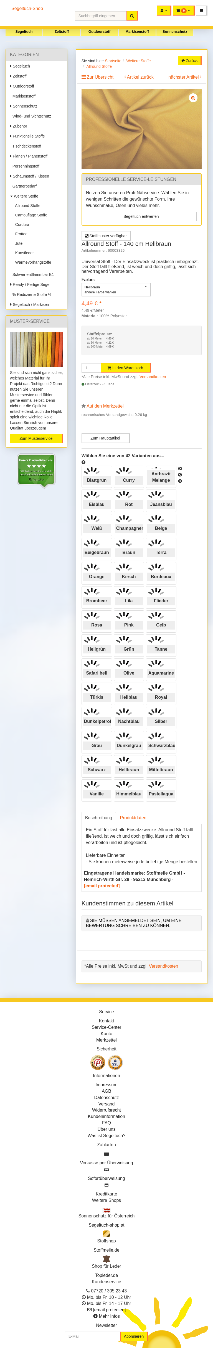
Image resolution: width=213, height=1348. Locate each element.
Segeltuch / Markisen (29, 304)
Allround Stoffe (26, 205)
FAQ (106, 1122)
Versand (106, 1104)
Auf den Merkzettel (105, 406)
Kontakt (106, 1021)
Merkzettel (106, 1040)
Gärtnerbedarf (23, 186)
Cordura (21, 224)
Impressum (106, 1084)
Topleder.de (106, 1275)
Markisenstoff (137, 31)
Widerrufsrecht (106, 1110)
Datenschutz (106, 1097)
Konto (106, 1033)
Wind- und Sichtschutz (30, 116)
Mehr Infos (109, 1316)
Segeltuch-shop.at (107, 1225)
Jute (17, 243)
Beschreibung (98, 817)
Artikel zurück (140, 77)
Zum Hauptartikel (105, 438)
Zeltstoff (62, 31)
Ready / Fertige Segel (30, 284)
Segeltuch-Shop (27, 8)
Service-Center (106, 1027)
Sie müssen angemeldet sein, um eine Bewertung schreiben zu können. (134, 923)
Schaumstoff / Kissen (29, 176)
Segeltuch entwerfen (141, 216)
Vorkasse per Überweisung (106, 1162)
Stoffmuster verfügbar (106, 236)
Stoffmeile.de (106, 1250)
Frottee (20, 234)
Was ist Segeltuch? (106, 1135)
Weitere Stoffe (24, 196)
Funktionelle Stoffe (27, 136)
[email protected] (102, 885)
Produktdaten (133, 817)
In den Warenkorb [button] (125, 368)
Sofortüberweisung (106, 1178)
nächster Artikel (184, 77)
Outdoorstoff (99, 31)
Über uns (107, 1129)
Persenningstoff (24, 166)
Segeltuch (23, 31)
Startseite (113, 61)
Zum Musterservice (35, 438)
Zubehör (18, 126)
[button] (201, 11)
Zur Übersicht (100, 77)
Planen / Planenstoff (28, 156)
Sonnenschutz (175, 31)
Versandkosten (153, 377)
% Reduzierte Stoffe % (30, 294)
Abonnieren (134, 1336)
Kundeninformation (106, 1116)
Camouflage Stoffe (30, 215)
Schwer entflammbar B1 (32, 274)
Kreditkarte (106, 1194)
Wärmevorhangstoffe (32, 262)
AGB (106, 1091)
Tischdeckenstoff (25, 146)
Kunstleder (23, 253)
